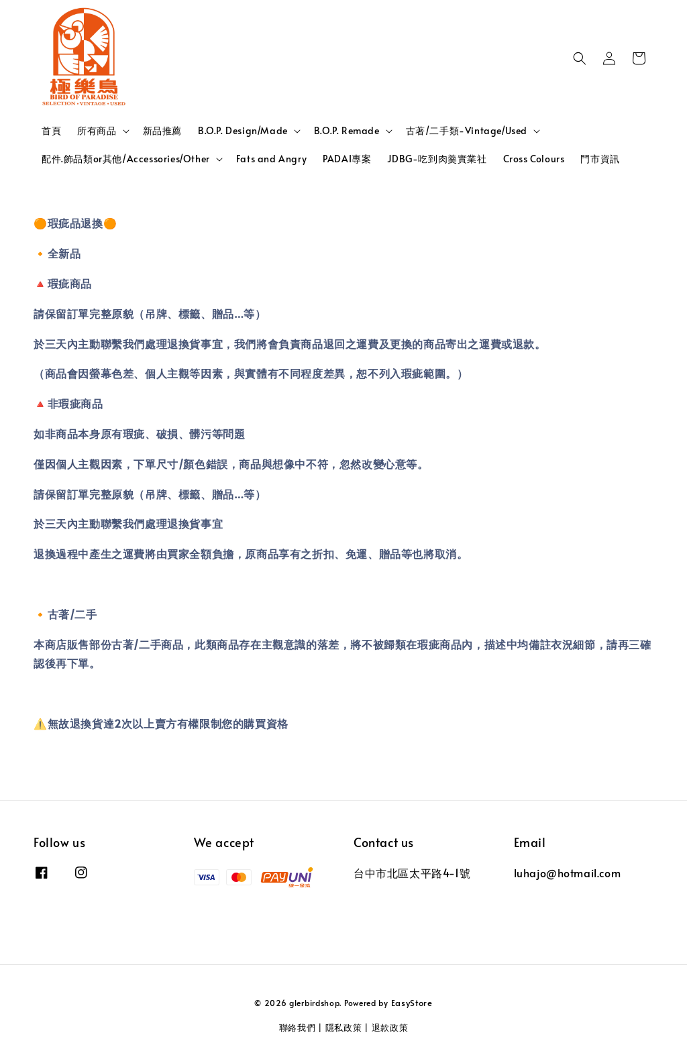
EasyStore (412, 1003)
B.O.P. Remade (347, 131)
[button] (579, 58)
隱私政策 (343, 1027)
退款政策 (390, 1027)
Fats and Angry (271, 158)
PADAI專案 (347, 158)
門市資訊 (599, 158)
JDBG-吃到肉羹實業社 (436, 158)
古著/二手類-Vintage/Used (466, 131)
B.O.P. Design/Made (243, 131)
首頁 (51, 130)
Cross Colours (534, 158)
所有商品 (96, 131)
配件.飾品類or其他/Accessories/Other (126, 159)
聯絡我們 (297, 1027)
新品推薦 (162, 130)
